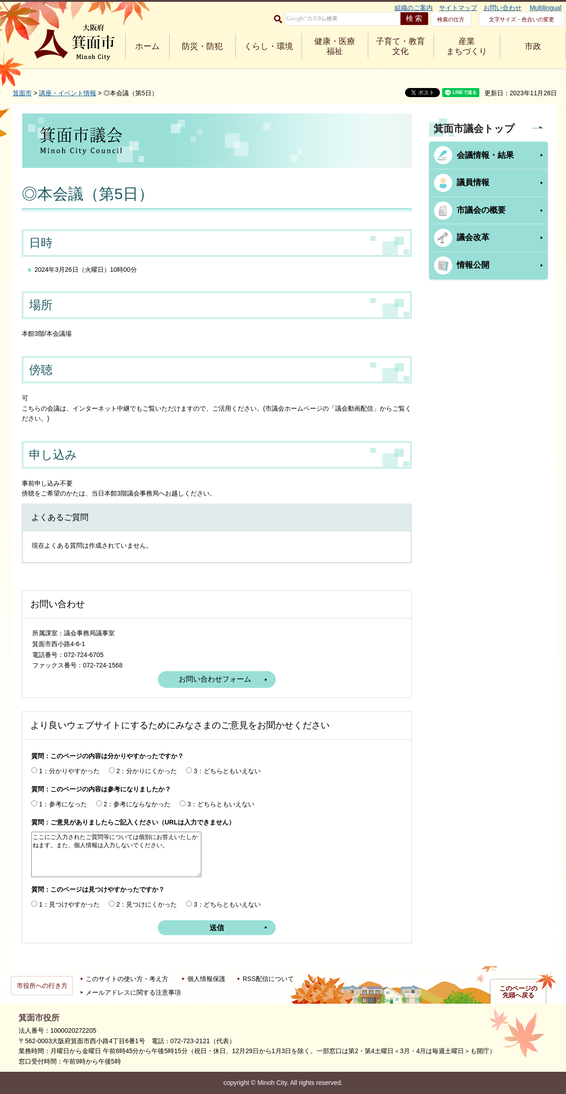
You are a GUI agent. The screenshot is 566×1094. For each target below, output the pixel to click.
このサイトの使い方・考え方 (127, 978)
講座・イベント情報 (67, 93)
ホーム (147, 46)
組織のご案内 (414, 7)
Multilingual (545, 7)
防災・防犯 (202, 46)
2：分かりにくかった (147, 771)
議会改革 (473, 237)
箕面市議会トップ (474, 128)
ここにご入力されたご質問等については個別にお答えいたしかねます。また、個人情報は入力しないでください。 (116, 854)
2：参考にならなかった (137, 804)
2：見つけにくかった (147, 904)
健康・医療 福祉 (334, 46)
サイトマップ (458, 7)
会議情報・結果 (485, 155)
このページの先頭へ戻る (518, 992)
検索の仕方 (450, 19)
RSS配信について (268, 978)
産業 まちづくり (466, 46)
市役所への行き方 (42, 985)
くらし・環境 (268, 46)
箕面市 (22, 93)
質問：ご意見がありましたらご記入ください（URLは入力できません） (133, 822)
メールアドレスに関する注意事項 (133, 992)
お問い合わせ (502, 7)
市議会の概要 (481, 210)
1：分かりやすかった (69, 771)
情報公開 (473, 265)
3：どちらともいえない (227, 771)
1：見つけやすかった (69, 904)
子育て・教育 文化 (400, 46)
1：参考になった (63, 804)
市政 (533, 46)
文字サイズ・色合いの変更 (521, 19)
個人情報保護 (206, 978)
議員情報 (473, 182)
